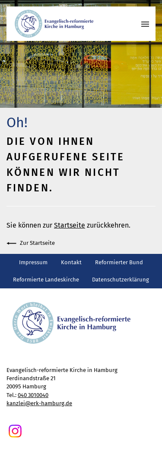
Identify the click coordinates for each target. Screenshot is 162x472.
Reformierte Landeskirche (46, 279)
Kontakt (71, 262)
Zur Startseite (30, 243)
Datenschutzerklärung (120, 279)
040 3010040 (33, 395)
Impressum (33, 262)
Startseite (69, 225)
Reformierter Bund (119, 262)
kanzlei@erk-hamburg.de (39, 403)
